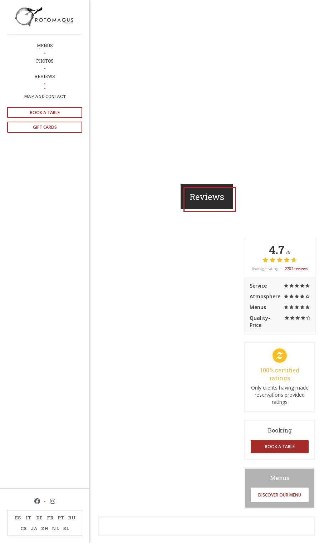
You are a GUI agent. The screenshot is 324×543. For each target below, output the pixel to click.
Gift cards (45, 127)
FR (50, 517)
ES (18, 517)
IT (28, 517)
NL (55, 528)
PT (61, 517)
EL (66, 528)
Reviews (44, 76)
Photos (45, 61)
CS (23, 528)
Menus (45, 45)
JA (34, 528)
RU (71, 517)
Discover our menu (279, 495)
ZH (44, 528)
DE (39, 517)
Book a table (45, 112)
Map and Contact (45, 96)
